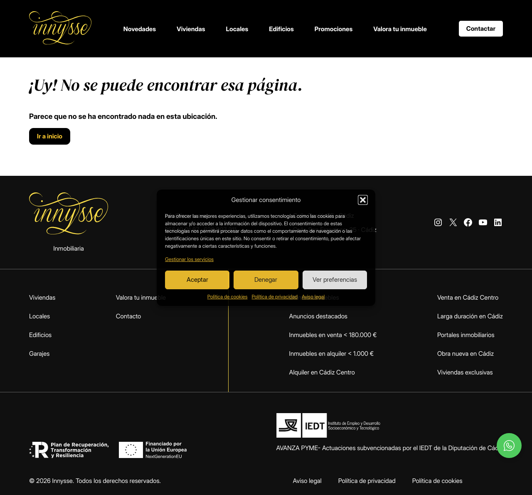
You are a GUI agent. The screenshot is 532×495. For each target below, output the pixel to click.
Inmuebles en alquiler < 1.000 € (331, 353)
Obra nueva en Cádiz (465, 353)
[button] (363, 200)
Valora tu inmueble (400, 29)
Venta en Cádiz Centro (467, 297)
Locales (237, 29)
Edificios (281, 29)
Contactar (480, 28)
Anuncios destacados (318, 316)
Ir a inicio (49, 136)
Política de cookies (227, 296)
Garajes (39, 353)
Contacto (128, 316)
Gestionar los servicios (189, 259)
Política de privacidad (275, 296)
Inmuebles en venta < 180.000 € (333, 335)
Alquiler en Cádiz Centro (322, 372)
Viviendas (191, 29)
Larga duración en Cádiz (470, 316)
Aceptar (197, 279)
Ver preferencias (335, 279)
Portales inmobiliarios (466, 335)
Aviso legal (313, 296)
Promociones (333, 29)
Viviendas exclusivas (465, 372)
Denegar (265, 279)
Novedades (139, 29)
